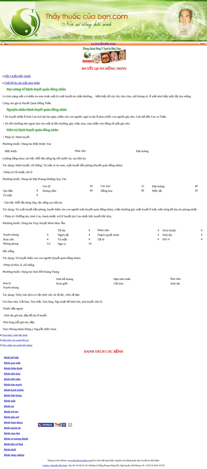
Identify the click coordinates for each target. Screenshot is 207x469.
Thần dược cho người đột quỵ (15, 340)
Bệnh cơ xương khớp (16, 438)
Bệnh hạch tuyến (14, 390)
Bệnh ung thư (12, 433)
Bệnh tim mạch (13, 384)
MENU (202, 44)
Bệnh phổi (10, 449)
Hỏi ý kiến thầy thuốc (18, 76)
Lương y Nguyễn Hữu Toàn (55, 465)
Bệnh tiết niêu (12, 379)
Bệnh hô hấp (11, 357)
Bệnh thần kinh (13, 368)
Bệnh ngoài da (12, 427)
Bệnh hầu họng (13, 395)
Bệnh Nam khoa (13, 422)
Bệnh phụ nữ (11, 417)
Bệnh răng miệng (14, 455)
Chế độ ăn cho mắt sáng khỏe (22, 82)
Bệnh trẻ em (11, 411)
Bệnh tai (9, 406)
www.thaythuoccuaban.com (79, 460)
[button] (64, 425)
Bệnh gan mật (12, 362)
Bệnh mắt (9, 400)
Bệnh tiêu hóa (12, 373)
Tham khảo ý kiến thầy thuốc (15, 335)
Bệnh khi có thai (13, 444)
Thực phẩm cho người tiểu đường (17, 345)
